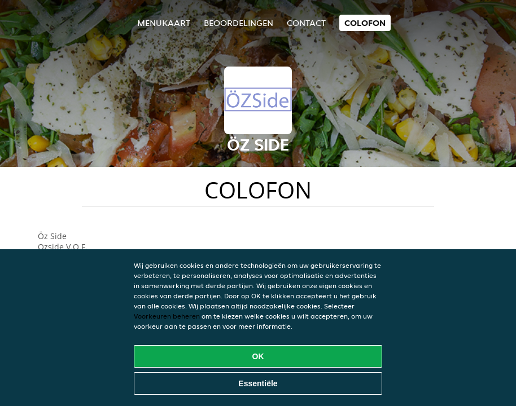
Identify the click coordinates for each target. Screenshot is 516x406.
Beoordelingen (238, 23)
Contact (306, 23)
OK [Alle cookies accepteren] (258, 356)
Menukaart (163, 23)
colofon (365, 23)
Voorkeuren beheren (167, 316)
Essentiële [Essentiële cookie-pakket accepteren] (257, 383)
